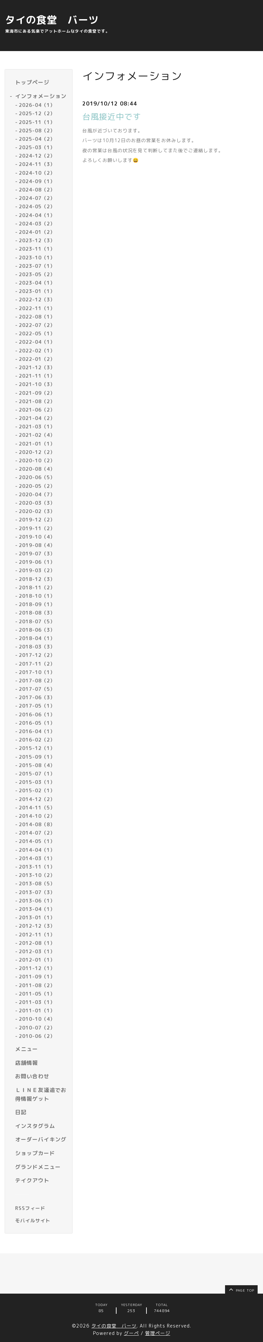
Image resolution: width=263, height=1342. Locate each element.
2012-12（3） (37, 926)
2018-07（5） (37, 621)
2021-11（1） (37, 376)
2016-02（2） (37, 740)
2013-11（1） (37, 867)
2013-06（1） (37, 900)
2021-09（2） (37, 393)
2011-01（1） (37, 1010)
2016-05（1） (37, 723)
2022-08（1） (37, 316)
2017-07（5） (37, 689)
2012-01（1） (37, 960)
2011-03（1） (37, 1002)
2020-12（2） (37, 452)
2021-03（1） (37, 426)
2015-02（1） (37, 790)
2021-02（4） (37, 435)
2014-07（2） (37, 833)
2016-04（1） (37, 731)
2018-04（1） (37, 638)
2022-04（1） (37, 342)
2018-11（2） (37, 587)
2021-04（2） (37, 418)
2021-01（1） (37, 444)
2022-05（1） (37, 333)
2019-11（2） (37, 528)
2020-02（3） (37, 511)
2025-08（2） (37, 130)
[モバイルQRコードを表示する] (41, 1220)
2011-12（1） (37, 968)
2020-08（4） (37, 469)
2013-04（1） (37, 909)
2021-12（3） (37, 367)
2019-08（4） (37, 545)
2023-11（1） (37, 249)
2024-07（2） (37, 198)
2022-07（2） (37, 325)
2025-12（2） (37, 113)
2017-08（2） (37, 680)
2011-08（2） (37, 985)
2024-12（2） (37, 156)
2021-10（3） (37, 384)
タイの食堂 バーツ (52, 20)
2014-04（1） (37, 850)
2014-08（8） (37, 824)
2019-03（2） (37, 570)
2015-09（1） (37, 757)
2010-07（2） (37, 1027)
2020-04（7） (37, 494)
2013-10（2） (37, 875)
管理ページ (157, 1333)
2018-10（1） (37, 596)
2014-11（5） (37, 807)
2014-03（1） (37, 858)
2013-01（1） (37, 917)
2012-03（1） (37, 951)
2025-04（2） (37, 139)
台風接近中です (111, 116)
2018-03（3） (37, 646)
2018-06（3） (37, 630)
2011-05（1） (37, 994)
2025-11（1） (37, 122)
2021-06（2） (37, 410)
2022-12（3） (37, 299)
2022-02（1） (37, 350)
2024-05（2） (37, 206)
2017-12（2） (37, 655)
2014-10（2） (37, 816)
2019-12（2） (37, 519)
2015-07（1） (37, 773)
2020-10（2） (37, 460)
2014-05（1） (37, 841)
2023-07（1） (37, 266)
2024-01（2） (37, 232)
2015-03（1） (37, 782)
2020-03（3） (37, 503)
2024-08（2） (37, 189)
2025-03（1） (37, 147)
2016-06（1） (37, 714)
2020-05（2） (37, 486)
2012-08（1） (37, 943)
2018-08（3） (37, 613)
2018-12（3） (37, 579)
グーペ (131, 1333)
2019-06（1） (37, 562)
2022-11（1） (37, 308)
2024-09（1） (37, 181)
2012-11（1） (37, 934)
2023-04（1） (37, 283)
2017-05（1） (37, 706)
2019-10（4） (37, 537)
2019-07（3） (37, 553)
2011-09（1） (37, 976)
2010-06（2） (37, 1036)
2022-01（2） (37, 359)
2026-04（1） (37, 105)
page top (241, 1289)
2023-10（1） (37, 257)
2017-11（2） (37, 664)
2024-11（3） (37, 164)
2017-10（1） (37, 672)
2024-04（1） (37, 215)
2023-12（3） (37, 240)
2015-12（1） (37, 748)
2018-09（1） (37, 604)
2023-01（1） (37, 291)
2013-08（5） (37, 883)
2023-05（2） (37, 274)
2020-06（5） (37, 477)
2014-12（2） (37, 799)
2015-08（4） (37, 765)
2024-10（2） (37, 173)
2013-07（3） (37, 892)
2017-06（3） (37, 697)
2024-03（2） (37, 223)
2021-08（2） (37, 401)
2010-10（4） (37, 1019)
